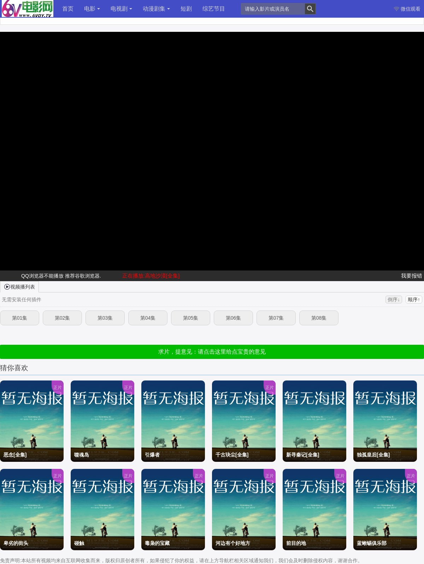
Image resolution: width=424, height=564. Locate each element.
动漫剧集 (156, 9)
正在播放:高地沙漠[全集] (151, 276)
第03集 (105, 318)
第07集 (276, 318)
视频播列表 (19, 286)
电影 (92, 9)
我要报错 (411, 276)
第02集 (62, 318)
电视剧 (121, 9)
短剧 (186, 9)
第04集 (148, 318)
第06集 (233, 318)
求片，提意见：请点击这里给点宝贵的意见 (212, 352)
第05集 (191, 318)
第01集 (20, 318)
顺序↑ (414, 299)
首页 (67, 9)
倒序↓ (394, 299)
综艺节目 (213, 9)
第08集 (319, 318)
